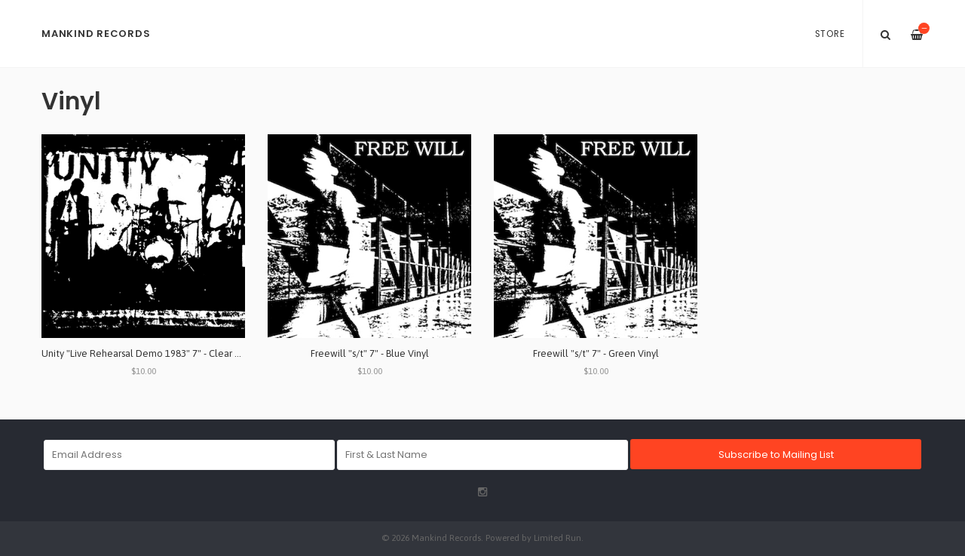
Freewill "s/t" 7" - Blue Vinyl (370, 353)
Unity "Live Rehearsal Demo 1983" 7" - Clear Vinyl (148, 353)
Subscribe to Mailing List (776, 454)
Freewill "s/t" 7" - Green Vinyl (596, 353)
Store (830, 34)
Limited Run (557, 537)
